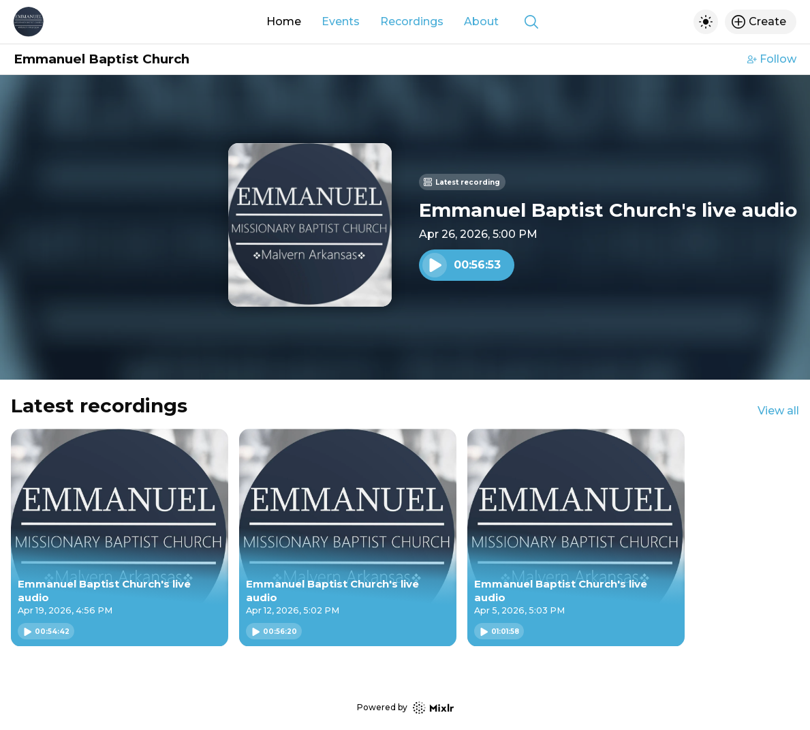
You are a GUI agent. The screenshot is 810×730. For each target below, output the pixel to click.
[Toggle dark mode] (706, 22)
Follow (771, 58)
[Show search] (531, 22)
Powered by (405, 707)
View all (778, 410)
